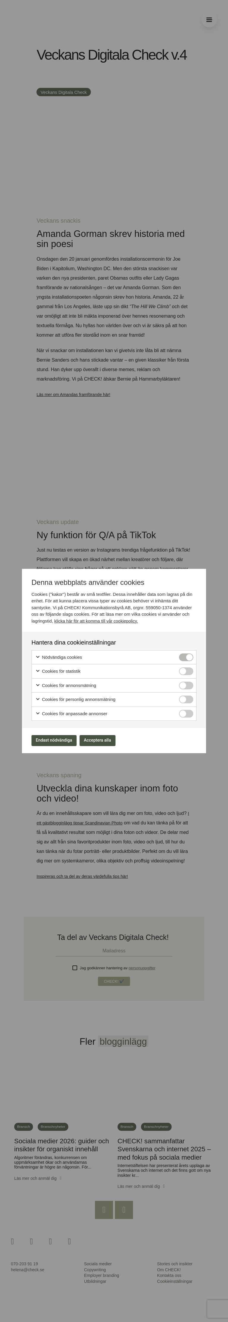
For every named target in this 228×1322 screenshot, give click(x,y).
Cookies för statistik (57, 669)
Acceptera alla (109, 740)
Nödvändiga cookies (58, 655)
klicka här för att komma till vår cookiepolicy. (97, 619)
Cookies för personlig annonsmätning (75, 698)
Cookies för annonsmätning (65, 684)
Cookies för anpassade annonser (71, 712)
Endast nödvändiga (58, 740)
